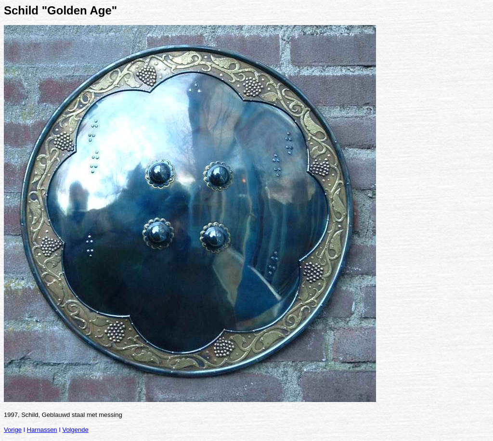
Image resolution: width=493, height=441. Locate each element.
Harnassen (42, 429)
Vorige (13, 429)
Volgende (75, 429)
